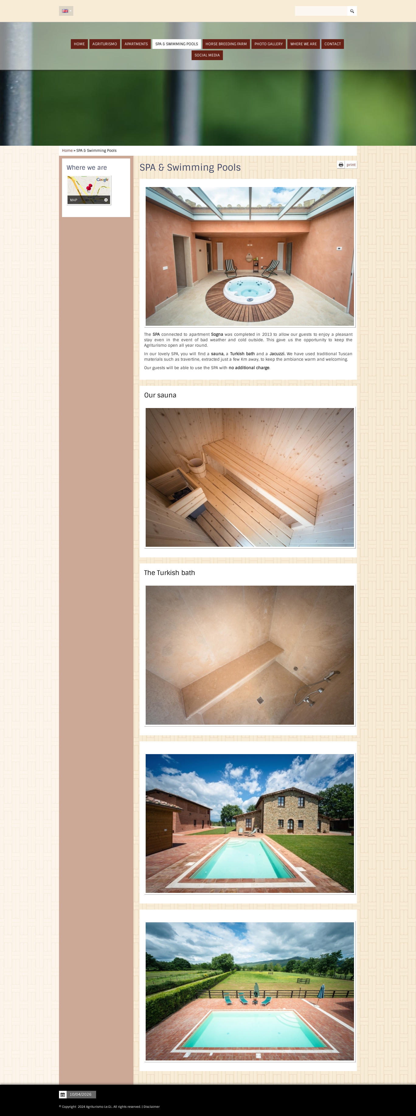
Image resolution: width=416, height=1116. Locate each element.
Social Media (207, 55)
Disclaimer (152, 1107)
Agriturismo (104, 44)
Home (79, 44)
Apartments (136, 44)
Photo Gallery (269, 44)
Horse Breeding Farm (226, 44)
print (351, 164)
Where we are (303, 44)
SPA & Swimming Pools (176, 44)
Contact (332, 44)
